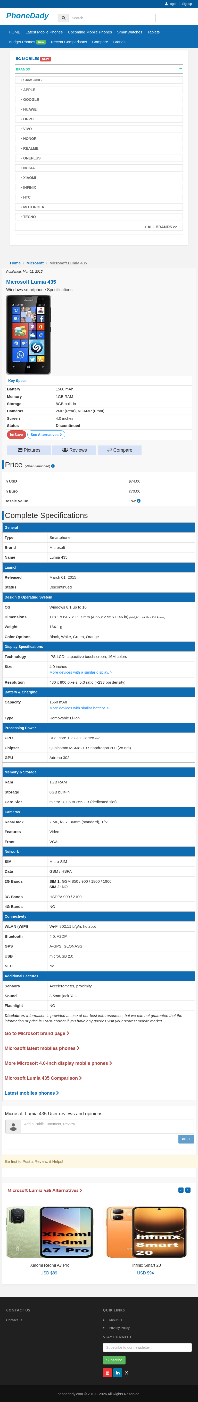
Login (170, 4)
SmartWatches (129, 32)
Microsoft (35, 263)
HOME (14, 32)
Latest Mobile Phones (44, 32)
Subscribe (114, 1359)
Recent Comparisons (69, 42)
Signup (187, 4)
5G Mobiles (27, 58)
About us (115, 1319)
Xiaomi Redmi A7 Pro (49, 1264)
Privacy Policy (119, 1327)
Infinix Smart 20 (146, 1264)
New (41, 42)
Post (186, 1138)
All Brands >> (162, 227)
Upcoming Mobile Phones (90, 32)
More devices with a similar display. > (81, 671)
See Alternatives (46, 434)
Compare (100, 42)
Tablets (153, 32)
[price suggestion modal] (53, 466)
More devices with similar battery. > (80, 707)
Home (15, 263)
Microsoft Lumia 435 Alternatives (44, 1189)
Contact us (14, 1319)
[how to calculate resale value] (139, 500)
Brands (119, 42)
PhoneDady (27, 15)
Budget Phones (27, 42)
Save (16, 434)
